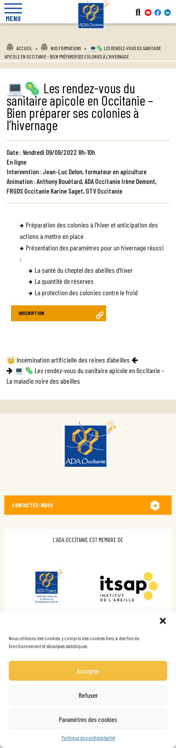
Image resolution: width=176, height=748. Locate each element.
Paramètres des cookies (88, 719)
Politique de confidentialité (88, 737)
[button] (162, 620)
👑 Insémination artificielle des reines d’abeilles (68, 360)
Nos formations (66, 48)
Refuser (88, 695)
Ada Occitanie (88, 35)
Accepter (88, 671)
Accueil (24, 48)
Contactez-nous (32, 505)
